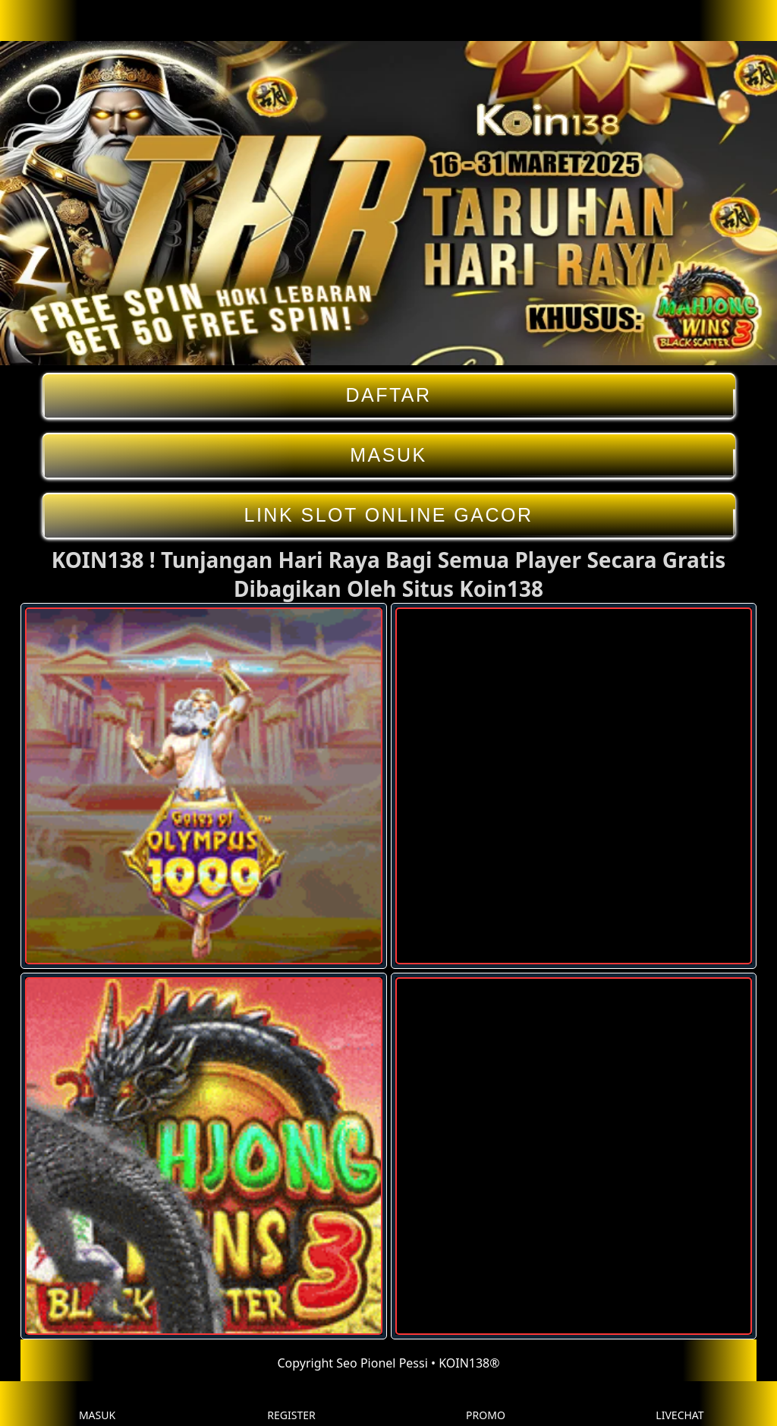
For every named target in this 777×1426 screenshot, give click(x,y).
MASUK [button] (97, 1403)
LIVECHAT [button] (679, 1403)
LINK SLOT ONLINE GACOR (388, 515)
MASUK (388, 455)
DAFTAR (388, 395)
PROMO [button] (485, 1403)
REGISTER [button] (291, 1403)
